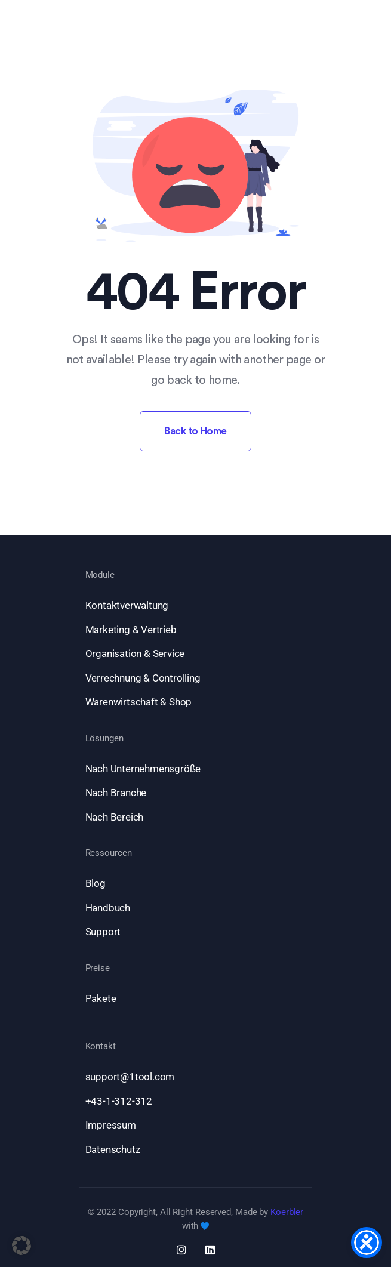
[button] (21, 1245)
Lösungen (104, 738)
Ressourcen (108, 853)
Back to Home (195, 431)
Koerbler (286, 1212)
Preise (97, 968)
